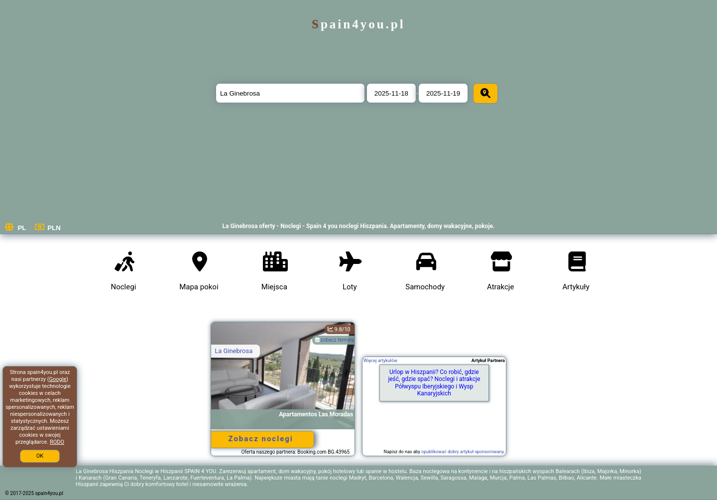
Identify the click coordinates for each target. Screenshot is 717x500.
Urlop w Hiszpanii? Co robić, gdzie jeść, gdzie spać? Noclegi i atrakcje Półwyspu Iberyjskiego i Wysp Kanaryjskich (434, 383)
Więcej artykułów (380, 360)
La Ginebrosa (233, 351)
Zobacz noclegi (260, 438)
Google (58, 379)
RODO (57, 442)
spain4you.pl (358, 24)
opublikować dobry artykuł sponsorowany (462, 451)
